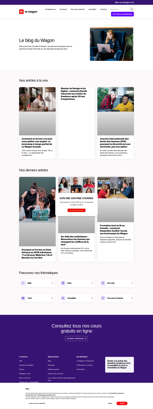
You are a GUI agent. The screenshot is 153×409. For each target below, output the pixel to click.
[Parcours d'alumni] (103, 298)
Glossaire (51, 365)
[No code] (103, 283)
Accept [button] (122, 403)
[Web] (23, 283)
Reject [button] (110, 403)
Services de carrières (55, 374)
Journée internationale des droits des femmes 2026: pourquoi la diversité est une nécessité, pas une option (115, 143)
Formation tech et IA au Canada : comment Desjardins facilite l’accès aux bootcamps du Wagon (114, 229)
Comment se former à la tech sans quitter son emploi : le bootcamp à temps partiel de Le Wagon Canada (37, 143)
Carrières (63, 9)
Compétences (50, 9)
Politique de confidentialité (28, 382)
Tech (29, 298)
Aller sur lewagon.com (124, 2)
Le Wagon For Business (85, 361)
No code (110, 283)
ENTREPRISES (81, 357)
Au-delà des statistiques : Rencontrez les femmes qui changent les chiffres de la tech (75, 240)
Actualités (92, 9)
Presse (21, 369)
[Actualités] (63, 298)
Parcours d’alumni (78, 9)
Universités (80, 369)
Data (69, 283)
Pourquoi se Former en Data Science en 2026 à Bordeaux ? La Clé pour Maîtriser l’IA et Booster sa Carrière (37, 253)
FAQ (20, 361)
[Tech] (23, 298)
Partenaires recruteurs (84, 365)
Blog (49, 361)
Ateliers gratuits (53, 369)
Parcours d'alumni (115, 298)
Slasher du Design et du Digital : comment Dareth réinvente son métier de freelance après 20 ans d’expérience (74, 93)
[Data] (63, 283)
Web (29, 283)
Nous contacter (24, 378)
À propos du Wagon (26, 365)
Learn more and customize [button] (37, 403)
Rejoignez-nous (25, 374)
